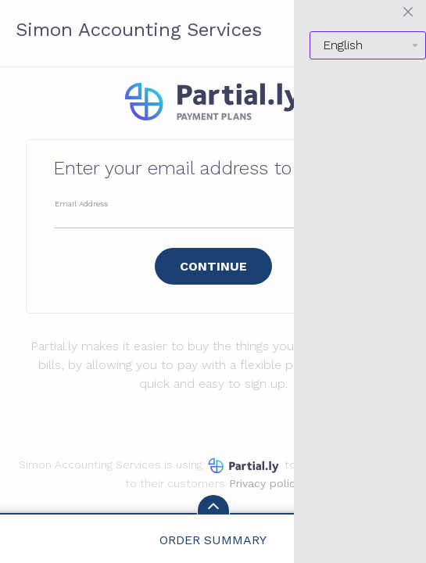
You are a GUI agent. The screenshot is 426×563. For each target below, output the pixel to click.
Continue (213, 266)
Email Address (81, 203)
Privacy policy (265, 483)
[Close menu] (408, 11)
